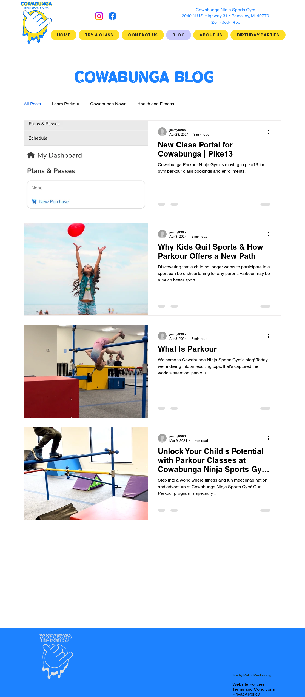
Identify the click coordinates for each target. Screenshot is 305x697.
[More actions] (270, 132)
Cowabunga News (108, 103)
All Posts (32, 103)
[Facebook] (112, 16)
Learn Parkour (65, 103)
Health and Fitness (155, 103)
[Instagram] (99, 16)
